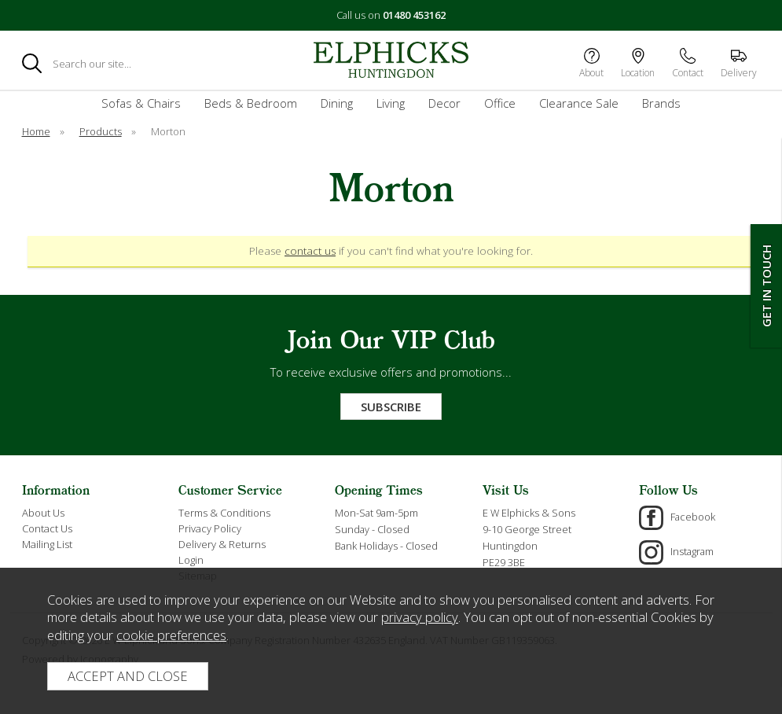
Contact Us (47, 528)
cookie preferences (171, 635)
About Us (43, 513)
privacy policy (419, 617)
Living (390, 103)
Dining (337, 103)
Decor (444, 103)
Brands (661, 103)
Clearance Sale (579, 103)
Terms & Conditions (224, 513)
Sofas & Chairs (141, 103)
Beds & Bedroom (250, 103)
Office (500, 103)
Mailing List (47, 544)
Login (191, 560)
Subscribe (391, 406)
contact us (310, 251)
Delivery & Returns (222, 544)
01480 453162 (414, 15)
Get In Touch (766, 286)
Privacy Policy (209, 528)
